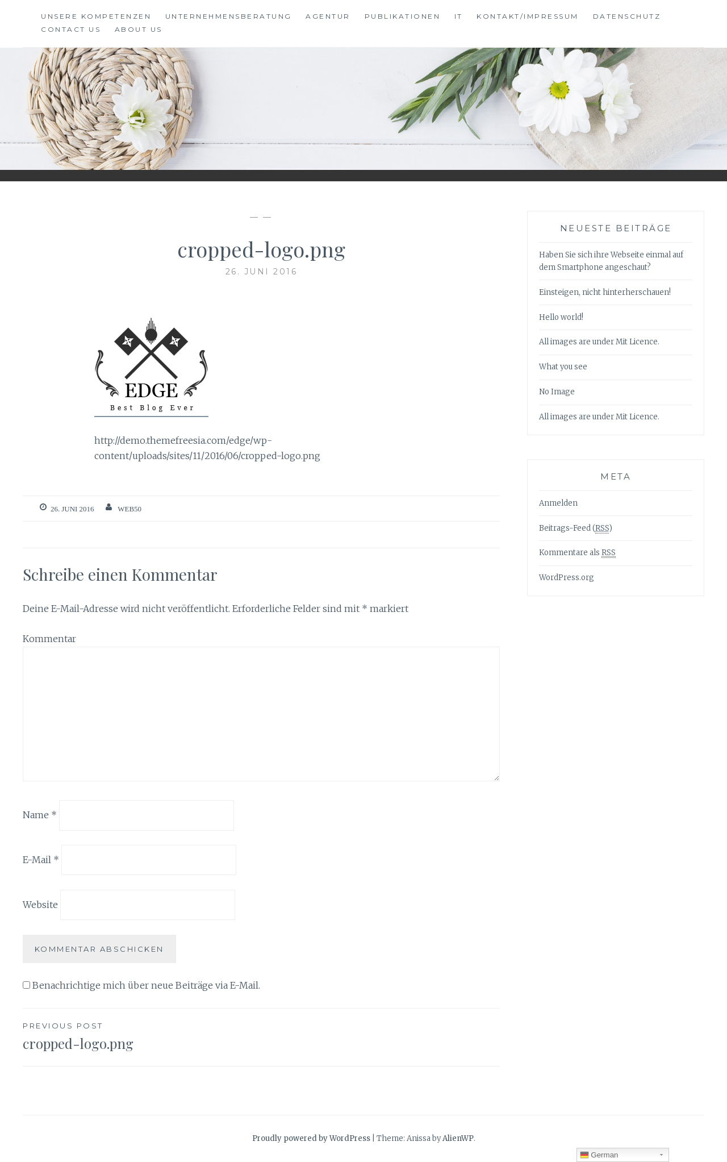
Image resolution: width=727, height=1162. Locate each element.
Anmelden (558, 503)
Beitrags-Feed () (575, 528)
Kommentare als (577, 553)
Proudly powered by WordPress (311, 1138)
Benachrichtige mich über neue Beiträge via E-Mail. (146, 985)
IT (458, 16)
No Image (557, 392)
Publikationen (403, 16)
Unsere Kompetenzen (96, 16)
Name (40, 815)
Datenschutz (627, 16)
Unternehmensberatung (228, 16)
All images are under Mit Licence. (599, 342)
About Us (138, 29)
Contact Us (71, 29)
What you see (563, 367)
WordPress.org (566, 577)
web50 (129, 509)
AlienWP (458, 1138)
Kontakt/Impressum (528, 16)
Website (40, 904)
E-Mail (41, 859)
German (599, 1155)
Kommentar (49, 638)
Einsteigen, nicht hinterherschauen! (605, 292)
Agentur (328, 16)
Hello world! (561, 317)
